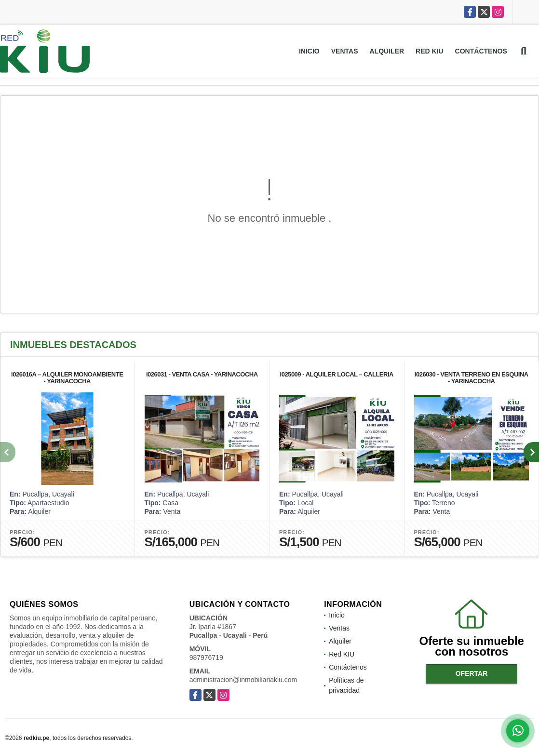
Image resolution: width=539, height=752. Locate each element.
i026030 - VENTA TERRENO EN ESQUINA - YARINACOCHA (471, 378)
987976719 (206, 657)
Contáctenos (481, 51)
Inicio (309, 51)
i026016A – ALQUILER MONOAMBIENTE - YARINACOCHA (67, 378)
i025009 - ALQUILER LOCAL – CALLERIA (336, 374)
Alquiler (386, 51)
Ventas (344, 51)
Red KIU (430, 51)
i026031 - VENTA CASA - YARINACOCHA (202, 374)
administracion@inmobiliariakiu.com (243, 680)
